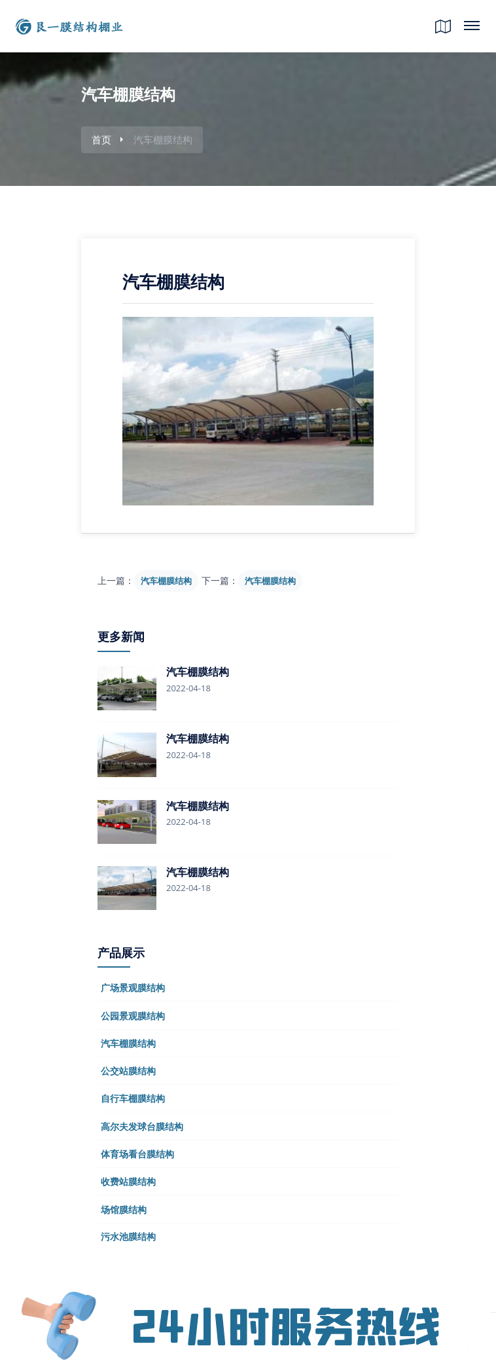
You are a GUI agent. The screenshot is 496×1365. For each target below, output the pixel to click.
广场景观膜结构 (133, 987)
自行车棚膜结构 (133, 1098)
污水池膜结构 (128, 1236)
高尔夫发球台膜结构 (142, 1126)
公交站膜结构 (128, 1071)
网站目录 (471, 20)
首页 (101, 139)
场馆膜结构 (124, 1209)
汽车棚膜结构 (166, 581)
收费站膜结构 (128, 1181)
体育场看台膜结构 (137, 1154)
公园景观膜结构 (133, 1016)
